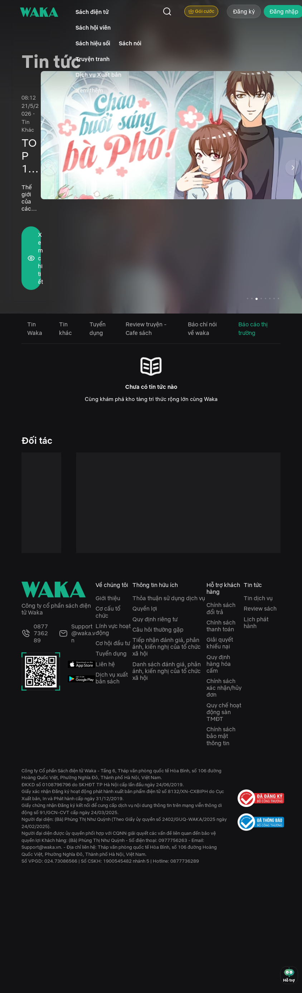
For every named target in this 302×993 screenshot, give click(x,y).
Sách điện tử (92, 11)
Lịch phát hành (256, 623)
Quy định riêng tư (154, 619)
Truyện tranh (92, 58)
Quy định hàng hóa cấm (218, 663)
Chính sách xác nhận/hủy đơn (224, 687)
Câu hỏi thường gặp (158, 629)
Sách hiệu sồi (93, 43)
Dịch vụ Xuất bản (98, 74)
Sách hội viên (93, 27)
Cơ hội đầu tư (113, 643)
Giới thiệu (108, 598)
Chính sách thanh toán (220, 626)
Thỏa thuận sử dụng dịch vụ (168, 598)
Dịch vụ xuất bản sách (112, 678)
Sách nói (130, 43)
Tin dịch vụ (258, 598)
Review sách (260, 608)
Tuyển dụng (111, 653)
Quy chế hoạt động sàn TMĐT (223, 712)
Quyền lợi (144, 608)
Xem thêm (89, 90)
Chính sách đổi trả (220, 608)
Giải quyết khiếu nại (219, 643)
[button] (293, 169)
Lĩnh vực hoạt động (113, 629)
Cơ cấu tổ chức (108, 612)
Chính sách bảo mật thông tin (220, 736)
